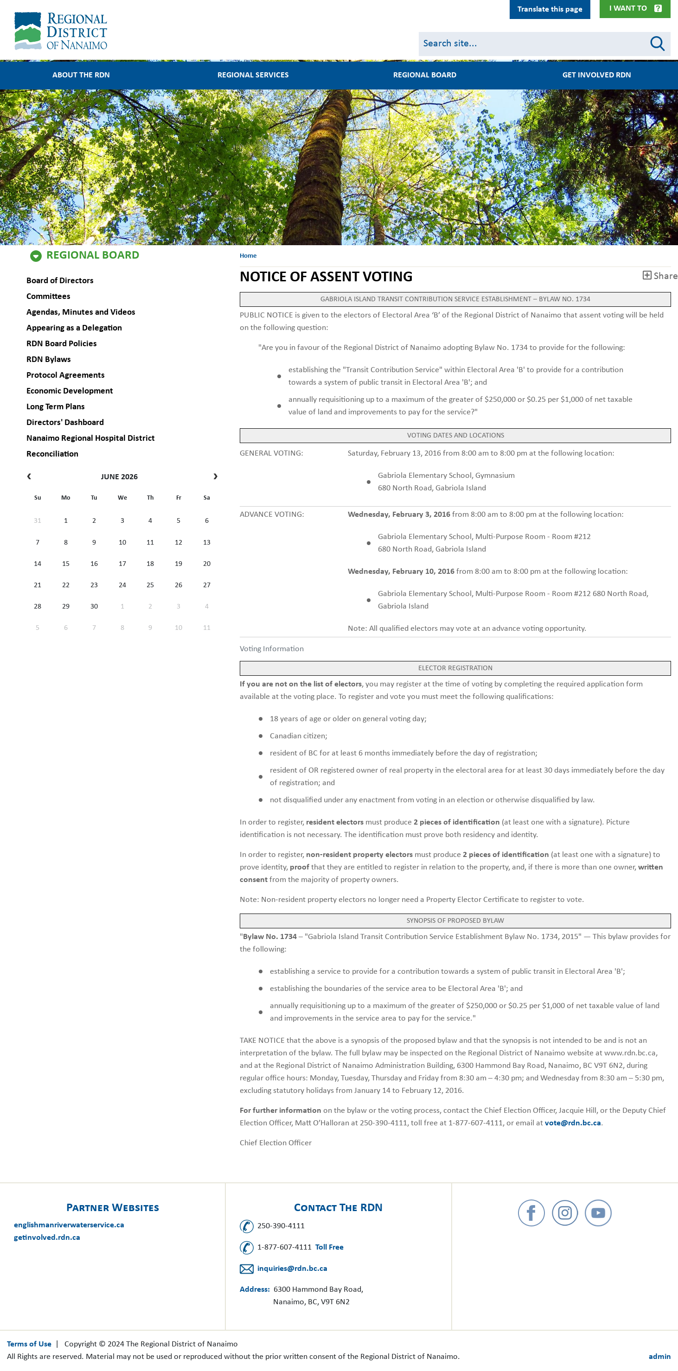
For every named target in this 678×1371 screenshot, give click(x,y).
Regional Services (253, 75)
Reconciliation (51, 454)
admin (660, 1356)
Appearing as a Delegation (73, 328)
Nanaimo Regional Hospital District (90, 438)
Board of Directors (59, 281)
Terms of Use (29, 1344)
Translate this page (550, 9)
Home (248, 256)
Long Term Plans (55, 407)
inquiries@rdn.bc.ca (292, 1268)
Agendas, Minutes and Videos (80, 312)
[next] (213, 477)
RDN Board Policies (61, 344)
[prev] (31, 477)
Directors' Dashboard (64, 423)
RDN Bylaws (48, 359)
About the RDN (81, 75)
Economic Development (69, 391)
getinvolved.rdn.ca (47, 1237)
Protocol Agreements (65, 375)
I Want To (628, 8)
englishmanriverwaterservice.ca (69, 1225)
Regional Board (92, 256)
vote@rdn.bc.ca (573, 1123)
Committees (48, 296)
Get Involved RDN (597, 75)
